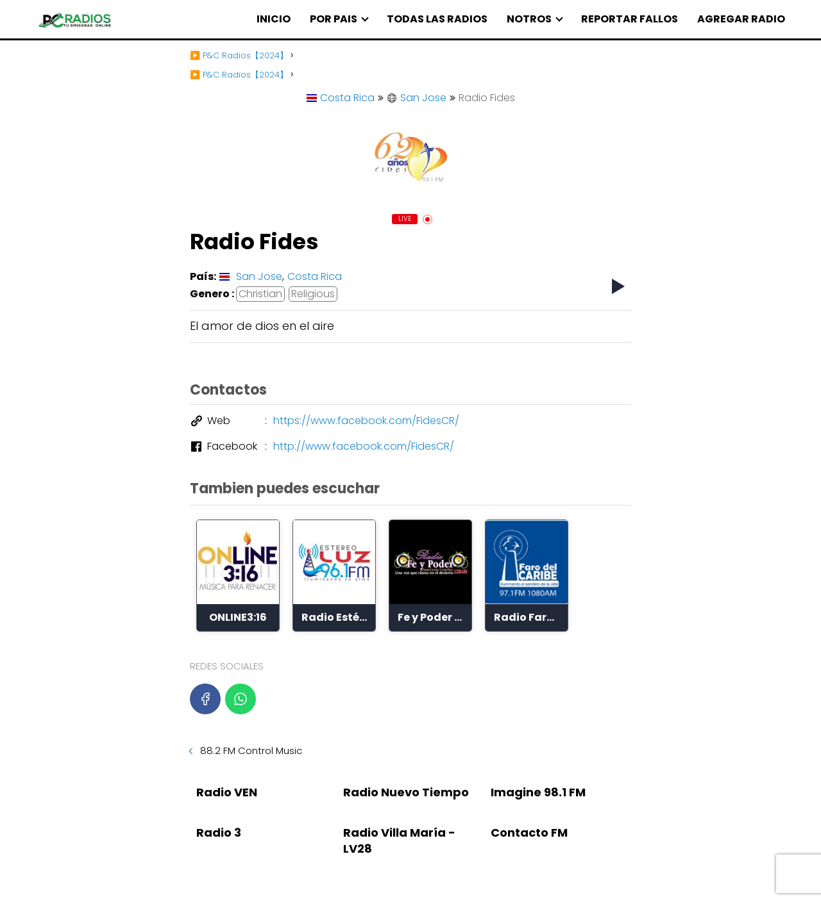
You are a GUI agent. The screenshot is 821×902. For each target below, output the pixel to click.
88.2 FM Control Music (251, 750)
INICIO (274, 19)
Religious (313, 293)
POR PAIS (333, 19)
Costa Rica (341, 97)
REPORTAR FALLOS (629, 19)
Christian (260, 293)
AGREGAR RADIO (741, 19)
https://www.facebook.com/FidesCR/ (366, 420)
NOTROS (529, 19)
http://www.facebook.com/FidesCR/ (363, 446)
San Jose (416, 97)
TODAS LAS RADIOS (437, 19)
